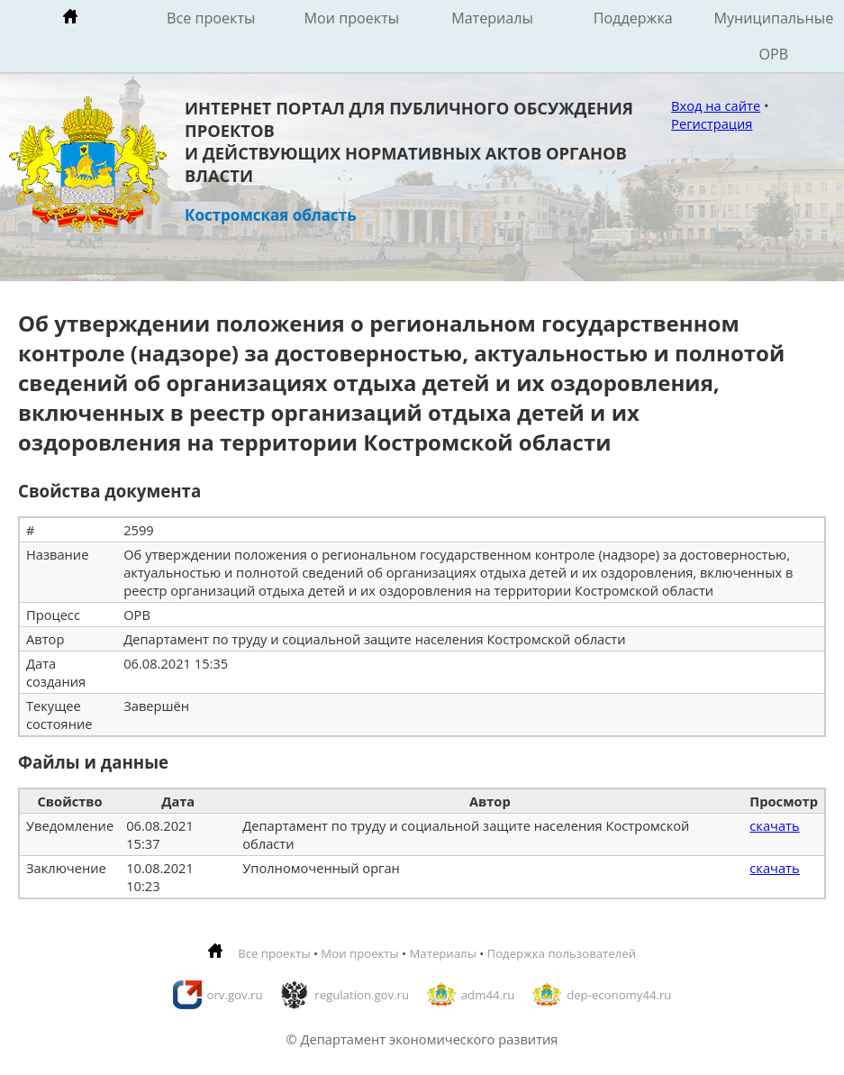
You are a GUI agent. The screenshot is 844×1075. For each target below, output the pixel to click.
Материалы (492, 18)
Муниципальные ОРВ (774, 36)
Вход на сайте (715, 105)
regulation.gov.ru (361, 995)
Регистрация (711, 123)
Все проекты (211, 18)
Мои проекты (352, 18)
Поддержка (633, 18)
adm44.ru (488, 995)
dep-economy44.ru (619, 995)
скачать (774, 825)
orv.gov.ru (235, 995)
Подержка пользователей (561, 953)
